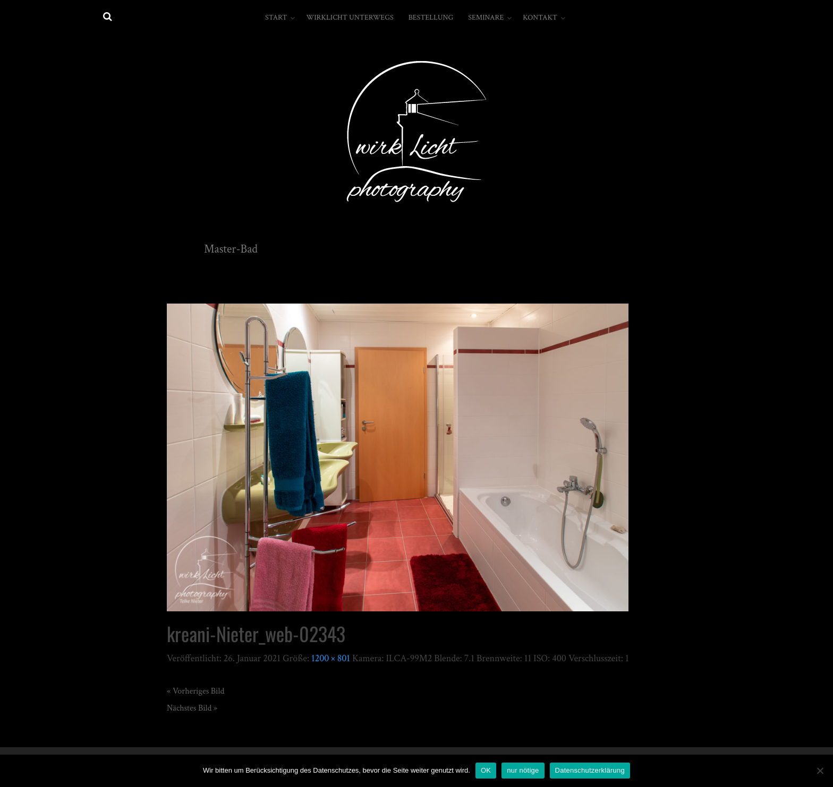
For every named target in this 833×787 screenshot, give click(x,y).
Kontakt (540, 17)
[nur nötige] (819, 770)
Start (276, 17)
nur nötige (523, 770)
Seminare (486, 17)
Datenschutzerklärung (590, 770)
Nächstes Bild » (192, 708)
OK (486, 770)
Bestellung (431, 17)
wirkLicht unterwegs (349, 17)
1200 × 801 (330, 658)
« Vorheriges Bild (195, 691)
